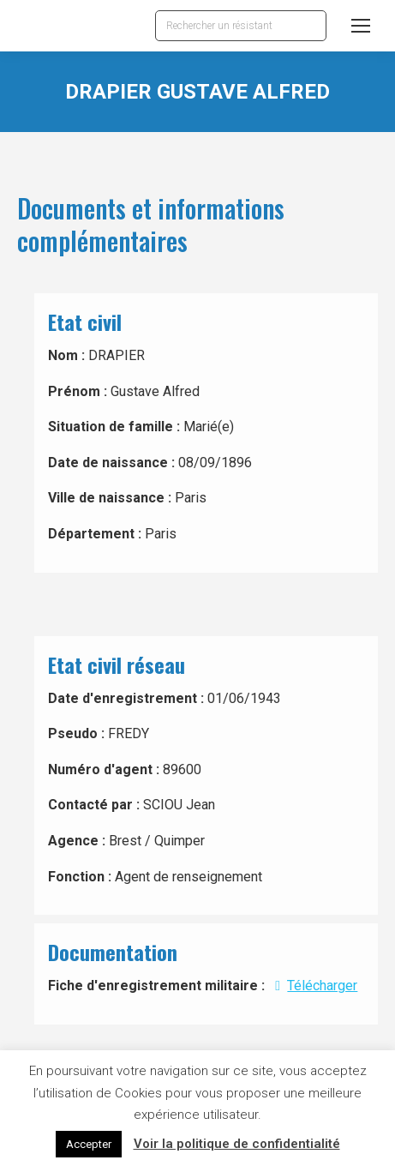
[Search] (240, 25)
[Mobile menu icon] (361, 26)
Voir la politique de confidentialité (237, 1143)
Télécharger (312, 985)
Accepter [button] (88, 1144)
